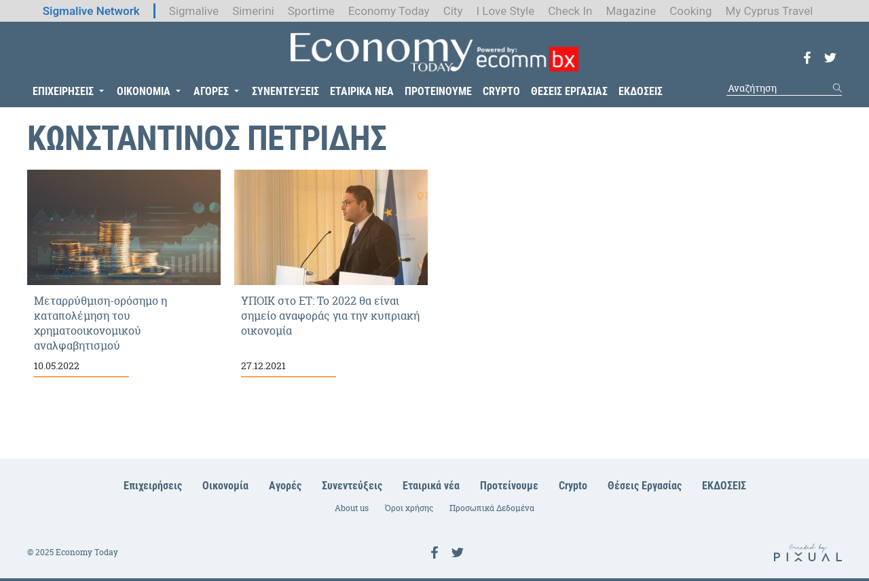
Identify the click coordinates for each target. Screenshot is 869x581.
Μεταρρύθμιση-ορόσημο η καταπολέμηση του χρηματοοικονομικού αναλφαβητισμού (124, 273)
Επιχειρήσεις (153, 485)
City (453, 11)
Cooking (690, 11)
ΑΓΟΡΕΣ (211, 91)
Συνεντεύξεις (352, 485)
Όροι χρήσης (409, 508)
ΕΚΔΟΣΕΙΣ (640, 91)
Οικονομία (225, 485)
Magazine (631, 11)
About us (352, 508)
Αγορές (285, 485)
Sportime (311, 11)
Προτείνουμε (509, 485)
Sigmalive (194, 11)
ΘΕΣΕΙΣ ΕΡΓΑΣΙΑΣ (569, 91)
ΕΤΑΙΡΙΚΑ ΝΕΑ (362, 91)
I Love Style (505, 11)
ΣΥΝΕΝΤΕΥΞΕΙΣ (285, 91)
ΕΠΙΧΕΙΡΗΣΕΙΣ (63, 91)
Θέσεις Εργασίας (645, 485)
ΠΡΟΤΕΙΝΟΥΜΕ (438, 91)
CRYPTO (501, 91)
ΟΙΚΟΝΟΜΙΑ (143, 91)
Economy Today (389, 11)
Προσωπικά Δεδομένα (491, 508)
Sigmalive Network (91, 11)
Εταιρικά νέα (431, 485)
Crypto (573, 485)
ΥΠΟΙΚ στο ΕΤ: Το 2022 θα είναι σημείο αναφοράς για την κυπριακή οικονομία (331, 273)
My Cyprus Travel (769, 11)
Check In (570, 11)
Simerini (253, 11)
